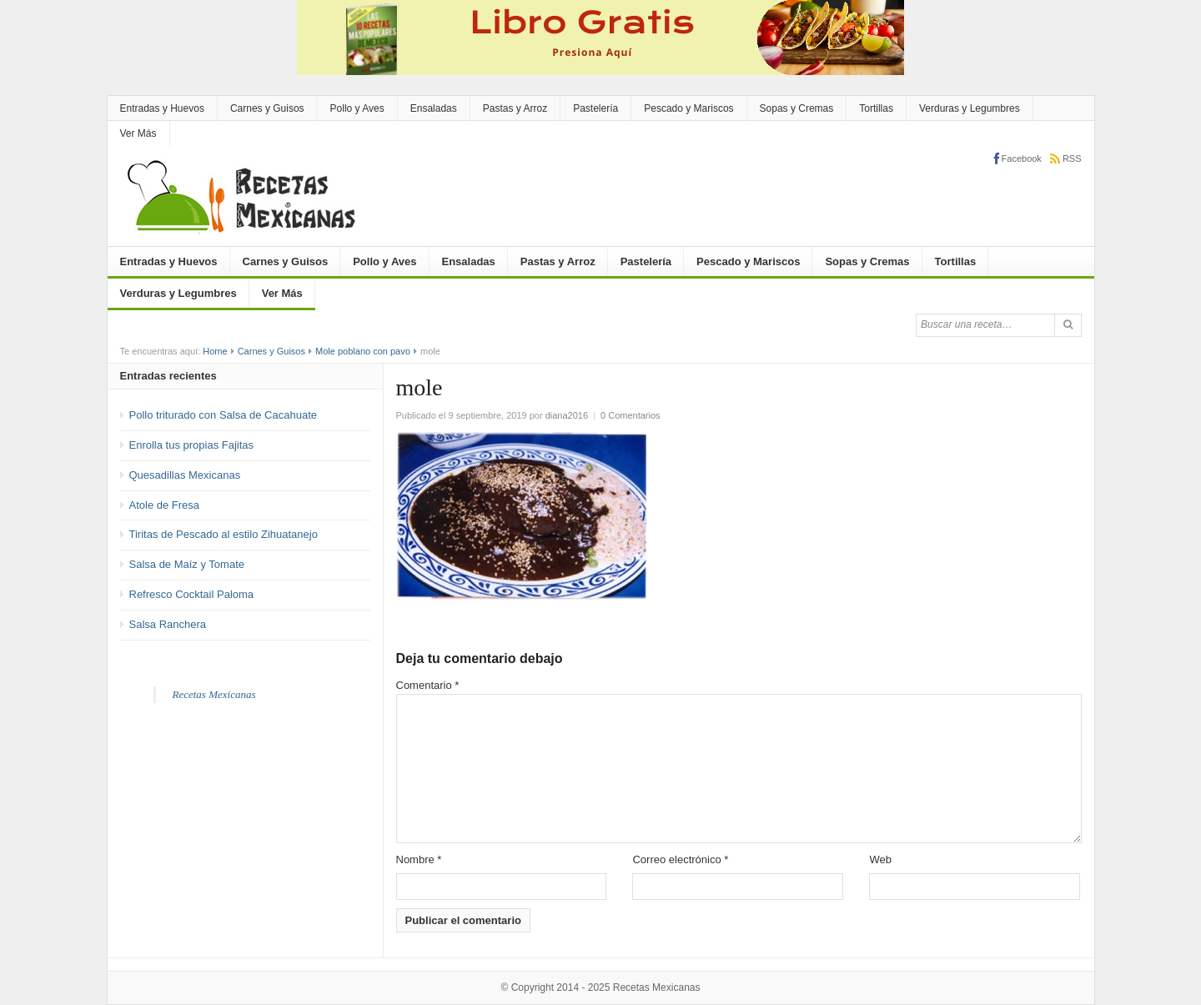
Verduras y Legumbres (969, 108)
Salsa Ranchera (168, 624)
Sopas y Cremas (797, 108)
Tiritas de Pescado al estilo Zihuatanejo (223, 534)
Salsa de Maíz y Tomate (187, 564)
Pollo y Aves (357, 108)
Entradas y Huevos (162, 108)
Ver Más (138, 133)
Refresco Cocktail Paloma (191, 594)
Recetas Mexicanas (214, 694)
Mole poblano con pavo (362, 351)
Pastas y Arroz (515, 108)
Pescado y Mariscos (688, 108)
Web (880, 859)
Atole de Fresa (164, 505)
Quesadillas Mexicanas (185, 475)
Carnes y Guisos (267, 108)
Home (215, 351)
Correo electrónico (680, 859)
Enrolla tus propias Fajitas (191, 445)
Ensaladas (433, 108)
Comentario (428, 685)
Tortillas (876, 108)
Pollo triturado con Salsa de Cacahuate (223, 415)
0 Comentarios (630, 415)
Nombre (419, 859)
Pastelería (595, 108)
